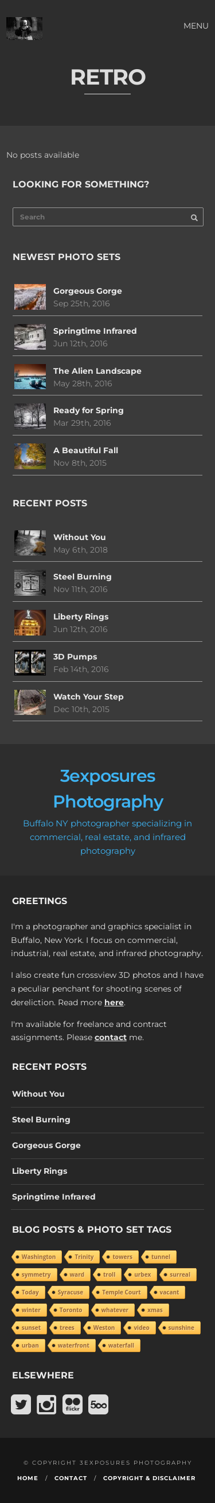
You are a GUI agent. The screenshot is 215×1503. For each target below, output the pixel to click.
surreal (180, 1274)
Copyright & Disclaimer (149, 1478)
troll (109, 1274)
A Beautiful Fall (85, 450)
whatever (115, 1310)
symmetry (36, 1274)
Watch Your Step (88, 696)
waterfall (121, 1345)
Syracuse (70, 1292)
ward (77, 1274)
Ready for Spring (88, 410)
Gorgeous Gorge (87, 291)
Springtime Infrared (95, 331)
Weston (104, 1328)
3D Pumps (75, 656)
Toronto (71, 1310)
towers (122, 1257)
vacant (169, 1292)
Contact (70, 1478)
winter (31, 1310)
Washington (39, 1257)
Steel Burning (82, 576)
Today (30, 1292)
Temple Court (121, 1292)
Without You (79, 537)
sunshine (181, 1328)
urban (30, 1345)
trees (67, 1328)
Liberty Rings (80, 616)
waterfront (73, 1345)
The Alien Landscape (97, 371)
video (141, 1328)
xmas (155, 1310)
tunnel (160, 1257)
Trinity (84, 1257)
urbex (142, 1274)
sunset (31, 1328)
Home (27, 1478)
